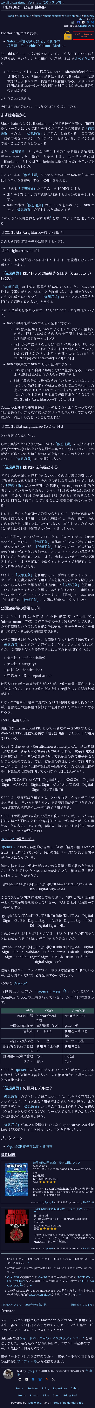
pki (79, 16)
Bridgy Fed (70, 1395)
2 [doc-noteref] (50, 217)
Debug (75, 1388)
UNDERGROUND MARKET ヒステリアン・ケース (62, 1210)
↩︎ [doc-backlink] (28, 1263)
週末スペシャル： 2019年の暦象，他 (25, 1305)
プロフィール (27, 1361)
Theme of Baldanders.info (66, 1402)
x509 (91, 19)
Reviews (33, 1388)
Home (22, 1395)
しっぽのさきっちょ (50, 2)
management (52, 16)
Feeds (20, 1388)
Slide (46, 1395)
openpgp (69, 16)
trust (83, 19)
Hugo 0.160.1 (35, 1402)
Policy (45, 1388)
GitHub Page (86, 26)
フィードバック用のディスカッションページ (52, 1338)
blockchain (23, 16)
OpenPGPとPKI (52, 992)
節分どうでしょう (82, 1305)
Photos (34, 1395)
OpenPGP (7, 839)
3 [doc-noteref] (39, 851)
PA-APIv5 (88, 1201)
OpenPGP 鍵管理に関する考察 (30, 1146)
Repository (60, 1388)
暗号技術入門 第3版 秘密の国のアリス (57, 1163)
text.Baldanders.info (16, 2)
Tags (10, 16)
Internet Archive (40, 1294)
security (88, 16)
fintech (37, 16)
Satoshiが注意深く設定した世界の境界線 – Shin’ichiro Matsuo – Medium (36, 43)
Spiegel (49, 1201)
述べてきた (82, 59)
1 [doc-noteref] (31, 179)
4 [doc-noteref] (60, 996)
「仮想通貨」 (34, 133)
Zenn (56, 1395)
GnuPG (42, 1277)
